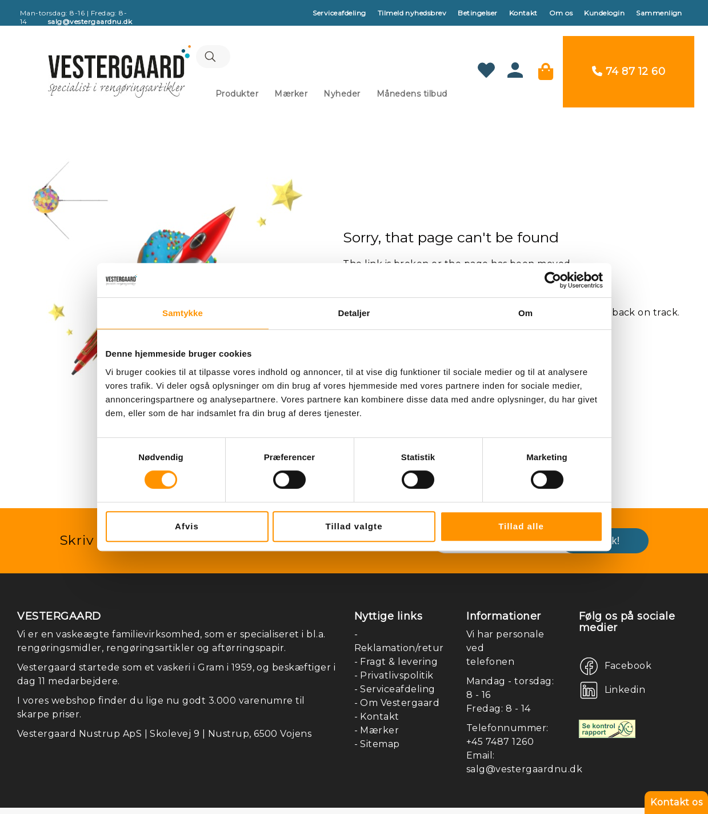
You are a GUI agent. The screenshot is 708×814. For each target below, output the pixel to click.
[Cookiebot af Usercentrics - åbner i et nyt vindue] (553, 280)
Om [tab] (525, 313)
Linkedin (625, 671)
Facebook (628, 647)
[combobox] (293, 48)
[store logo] (105, 62)
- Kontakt (376, 697)
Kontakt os (676, 802)
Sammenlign (659, 13)
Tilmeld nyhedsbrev (412, 13)
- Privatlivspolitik (394, 656)
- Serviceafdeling (394, 670)
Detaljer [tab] (354, 313)
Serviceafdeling (339, 13)
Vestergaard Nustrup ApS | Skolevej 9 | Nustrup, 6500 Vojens (164, 714)
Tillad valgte (353, 526)
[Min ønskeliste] (500, 62)
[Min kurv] (559, 62)
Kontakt (523, 13)
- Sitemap (377, 725)
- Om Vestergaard (397, 684)
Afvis (187, 526)
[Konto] (529, 65)
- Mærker (376, 711)
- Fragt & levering (396, 642)
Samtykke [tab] (182, 313)
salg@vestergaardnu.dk (524, 750)
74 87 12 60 (649, 62)
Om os (561, 13)
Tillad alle (521, 526)
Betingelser (477, 13)
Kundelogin (604, 13)
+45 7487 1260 (500, 722)
